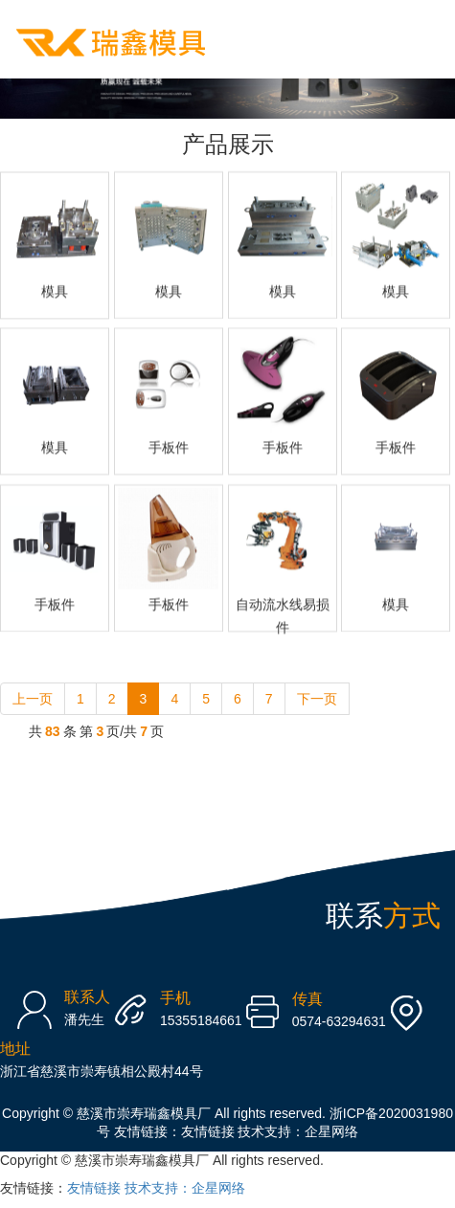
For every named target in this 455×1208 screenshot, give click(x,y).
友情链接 (208, 1131)
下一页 (317, 698)
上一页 (32, 698)
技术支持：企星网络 (298, 1131)
